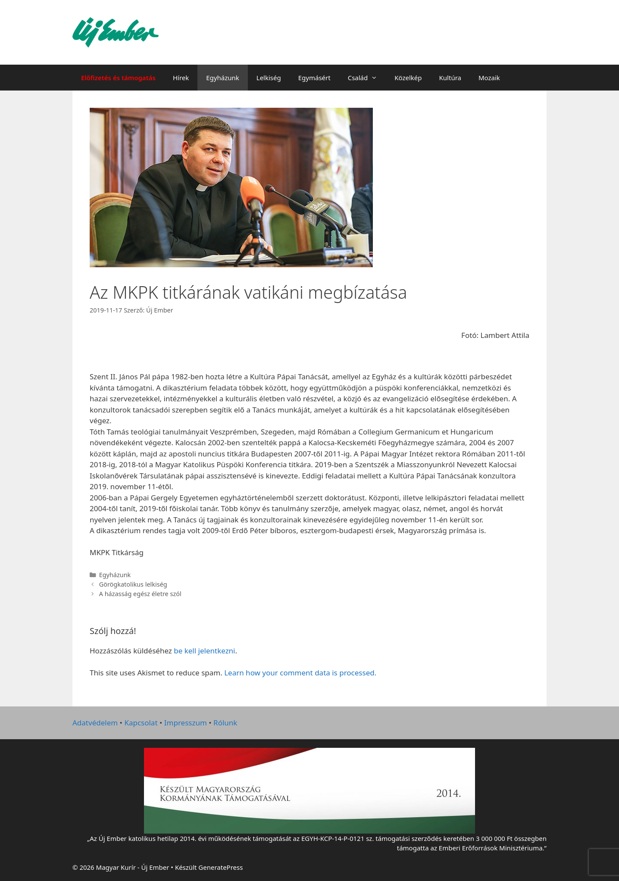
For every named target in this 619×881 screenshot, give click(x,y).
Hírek (181, 77)
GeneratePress (220, 867)
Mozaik (489, 77)
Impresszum (185, 723)
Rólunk (225, 723)
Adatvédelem (95, 723)
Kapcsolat (140, 723)
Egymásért (314, 77)
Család (367, 78)
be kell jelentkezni (204, 651)
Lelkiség (268, 77)
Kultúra (450, 77)
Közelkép (408, 77)
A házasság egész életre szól (140, 594)
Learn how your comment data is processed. (300, 673)
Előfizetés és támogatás (118, 77)
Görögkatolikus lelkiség (133, 584)
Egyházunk (222, 77)
